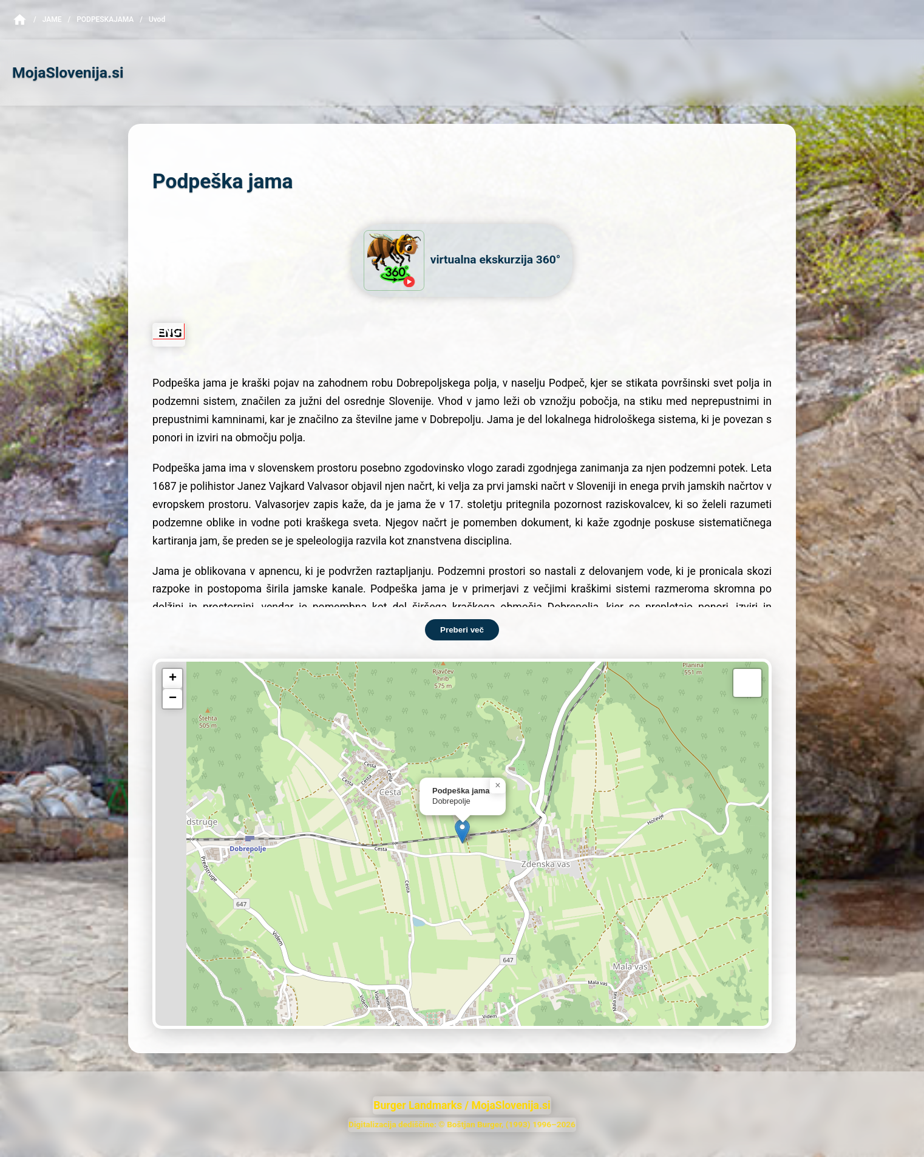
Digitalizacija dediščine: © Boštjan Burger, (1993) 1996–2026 (462, 1124)
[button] (462, 831)
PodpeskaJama (105, 19)
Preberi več (462, 629)
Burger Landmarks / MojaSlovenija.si (461, 1105)
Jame (52, 19)
